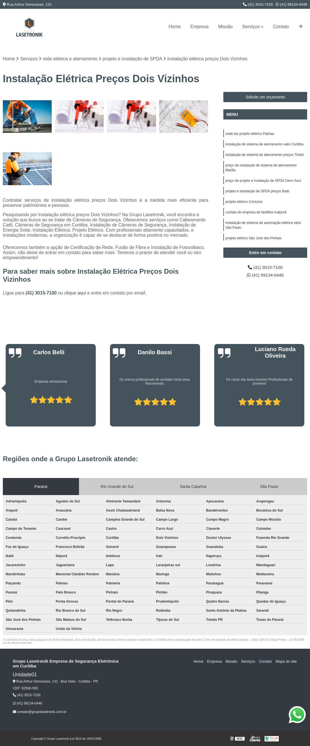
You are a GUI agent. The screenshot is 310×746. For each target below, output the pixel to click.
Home (174, 26)
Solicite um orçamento (265, 97)
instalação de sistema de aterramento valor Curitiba (264, 145)
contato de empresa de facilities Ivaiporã (255, 215)
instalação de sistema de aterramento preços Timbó (264, 156)
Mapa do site (286, 661)
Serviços (251, 26)
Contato (281, 26)
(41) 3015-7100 (258, 4)
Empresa (199, 26)
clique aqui (75, 292)
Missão (225, 26)
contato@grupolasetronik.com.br (39, 712)
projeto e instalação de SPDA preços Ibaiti (257, 193)
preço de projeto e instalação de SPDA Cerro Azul (263, 182)
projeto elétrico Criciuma (243, 204)
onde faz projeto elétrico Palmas (249, 134)
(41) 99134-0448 (291, 4)
